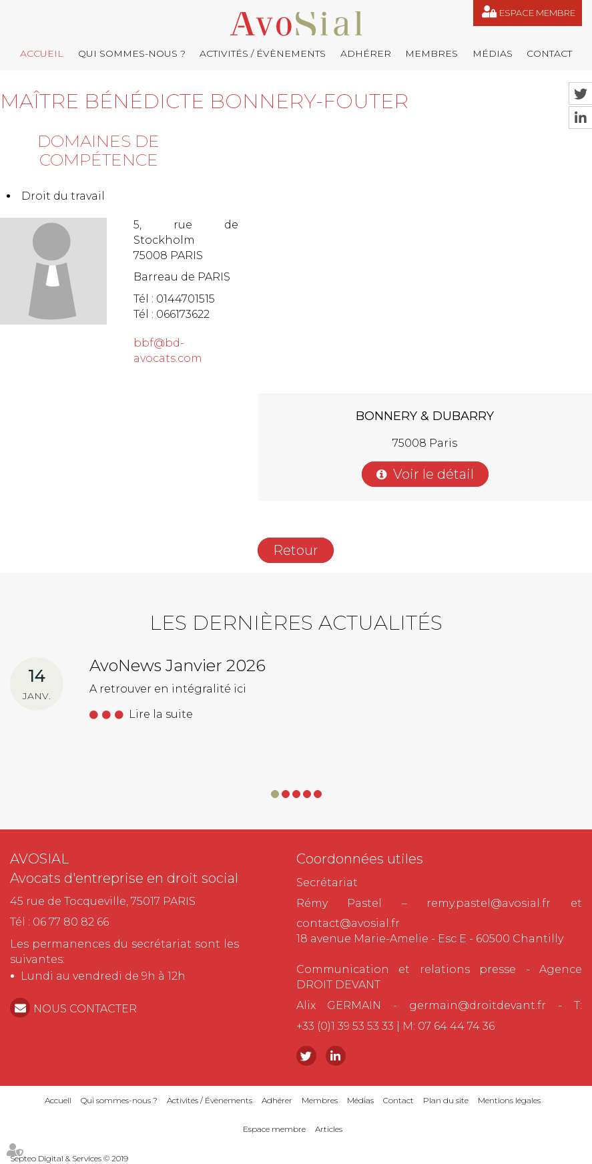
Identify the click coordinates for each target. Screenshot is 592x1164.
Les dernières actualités (296, 622)
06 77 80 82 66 (71, 922)
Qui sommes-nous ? (132, 53)
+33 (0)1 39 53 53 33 (345, 1026)
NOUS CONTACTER (85, 1008)
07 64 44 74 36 (456, 1026)
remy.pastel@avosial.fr (488, 903)
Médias (493, 53)
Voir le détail (433, 474)
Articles (328, 1129)
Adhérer (365, 53)
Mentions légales (509, 1100)
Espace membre (537, 12)
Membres (431, 53)
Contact (549, 53)
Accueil (41, 53)
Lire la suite (161, 714)
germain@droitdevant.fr (477, 1005)
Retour (295, 550)
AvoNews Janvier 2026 (177, 665)
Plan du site (446, 1100)
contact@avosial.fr (348, 923)
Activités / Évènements (263, 53)
